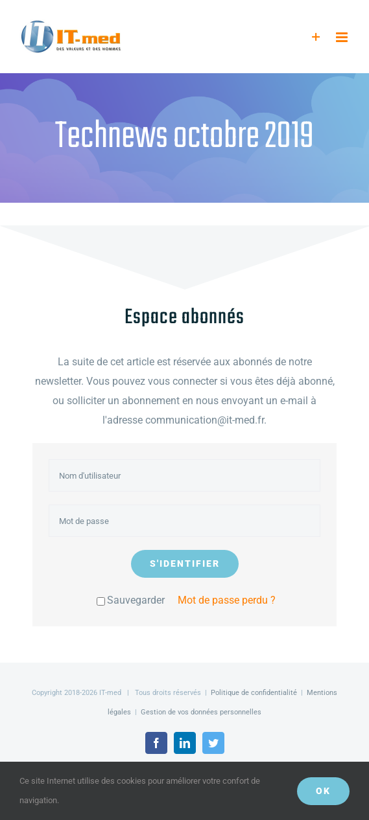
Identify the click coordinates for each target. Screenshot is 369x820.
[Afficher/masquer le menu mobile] (343, 37)
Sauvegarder (131, 600)
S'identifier (185, 563)
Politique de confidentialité (254, 693)
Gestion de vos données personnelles (201, 712)
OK (323, 791)
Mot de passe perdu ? (227, 600)
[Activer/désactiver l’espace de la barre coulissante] (316, 37)
